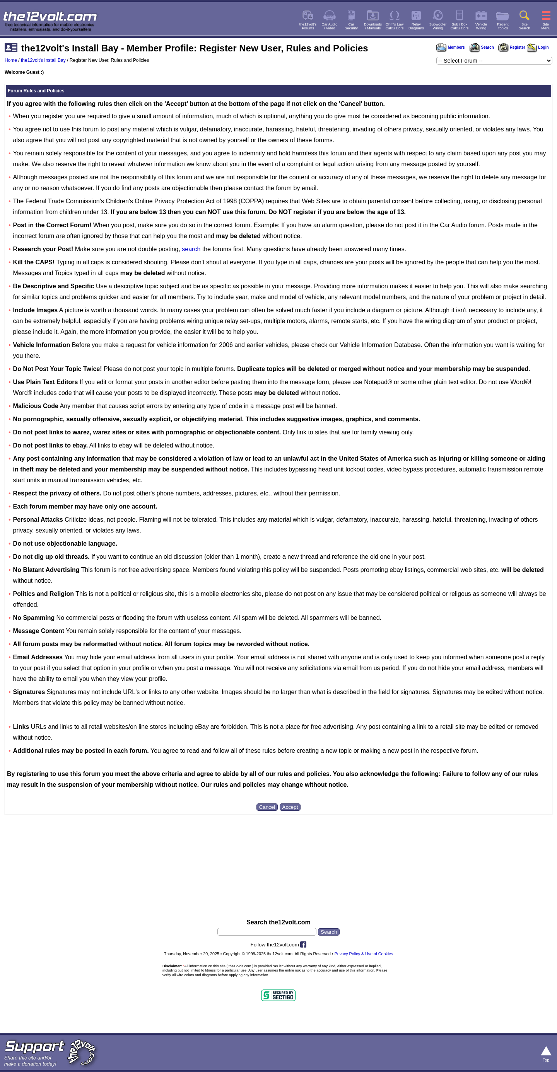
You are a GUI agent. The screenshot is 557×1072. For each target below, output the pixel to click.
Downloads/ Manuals (373, 26)
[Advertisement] (278, 881)
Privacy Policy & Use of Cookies (364, 953)
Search (481, 47)
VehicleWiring (481, 26)
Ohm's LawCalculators (395, 26)
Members (450, 47)
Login (538, 47)
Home (11, 60)
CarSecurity (351, 26)
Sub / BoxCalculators (460, 26)
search (191, 249)
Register (511, 47)
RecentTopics (503, 26)
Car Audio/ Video (330, 26)
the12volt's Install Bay (43, 60)
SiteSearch (524, 26)
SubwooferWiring (438, 26)
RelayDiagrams (416, 26)
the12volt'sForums (307, 26)
